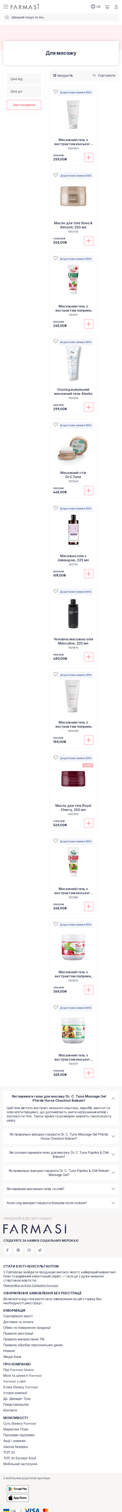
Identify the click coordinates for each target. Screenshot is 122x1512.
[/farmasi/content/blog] (9, 1351)
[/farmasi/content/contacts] (10, 1410)
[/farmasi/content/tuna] (16, 1399)
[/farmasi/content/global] (18, 1370)
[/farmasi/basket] (107, 6)
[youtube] (29, 1250)
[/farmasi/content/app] (20, 1464)
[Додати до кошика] (88, 157)
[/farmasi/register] (30, 1285)
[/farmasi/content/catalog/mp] (15, 1429)
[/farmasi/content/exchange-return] (27, 1328)
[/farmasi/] (25, 6)
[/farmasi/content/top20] (9, 1452)
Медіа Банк (12, 1357)
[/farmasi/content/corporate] (14, 1381)
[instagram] (18, 1250)
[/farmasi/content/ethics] (20, 1387)
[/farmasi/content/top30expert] (19, 1458)
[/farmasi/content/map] (16, 1405)
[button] (24, 105)
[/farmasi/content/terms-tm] (23, 1339)
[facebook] (7, 1250)
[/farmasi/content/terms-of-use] (18, 1334)
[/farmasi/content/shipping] (18, 1322)
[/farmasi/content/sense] (19, 1424)
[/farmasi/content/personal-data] (33, 1345)
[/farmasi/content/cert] (18, 1316)
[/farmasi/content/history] (15, 1393)
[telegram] (40, 1250)
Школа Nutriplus (15, 1447)
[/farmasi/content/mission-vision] (22, 1376)
